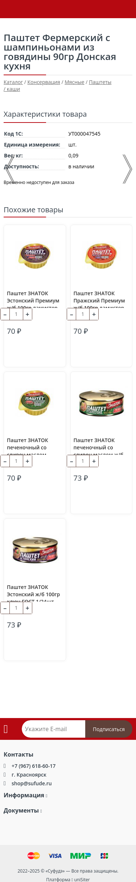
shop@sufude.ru (32, 783)
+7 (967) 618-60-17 (33, 765)
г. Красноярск (29, 774)
